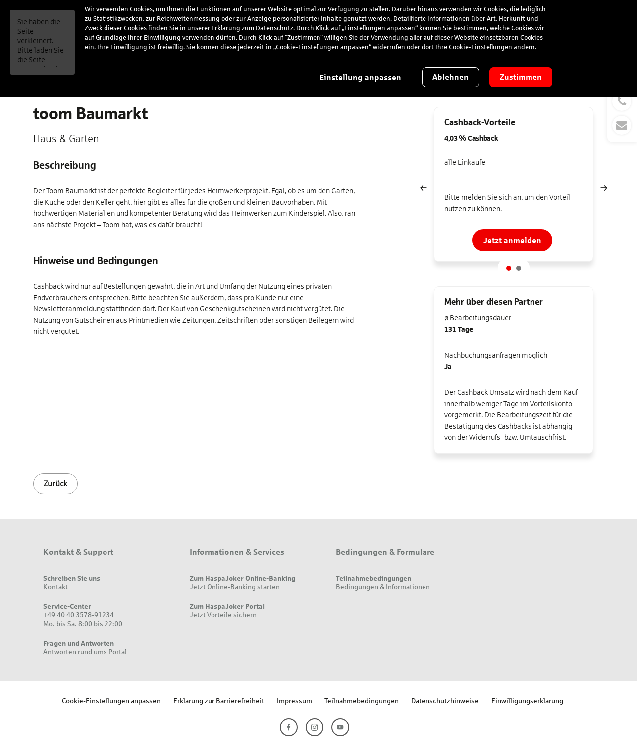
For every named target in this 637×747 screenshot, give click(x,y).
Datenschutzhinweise (445, 700)
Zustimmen (521, 77)
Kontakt (55, 586)
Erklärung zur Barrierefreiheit (218, 700)
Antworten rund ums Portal (85, 651)
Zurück (55, 483)
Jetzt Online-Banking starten (235, 586)
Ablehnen (450, 77)
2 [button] (518, 268)
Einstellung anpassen (360, 77)
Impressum (294, 700)
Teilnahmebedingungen (361, 700)
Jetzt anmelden (512, 240)
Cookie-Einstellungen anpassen (111, 700)
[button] (622, 113)
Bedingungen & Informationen (383, 586)
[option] (514, 188)
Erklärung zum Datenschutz (252, 28)
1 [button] (508, 268)
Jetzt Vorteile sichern (223, 614)
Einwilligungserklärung (527, 700)
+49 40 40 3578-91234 (78, 614)
